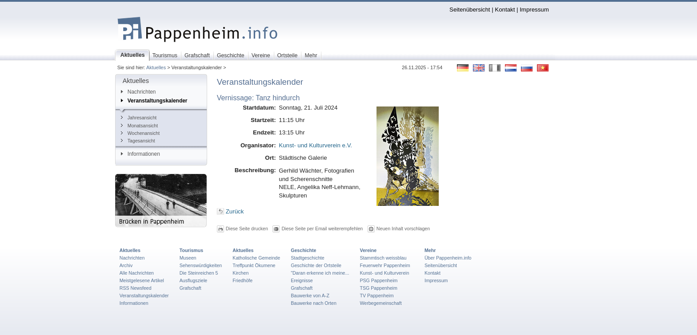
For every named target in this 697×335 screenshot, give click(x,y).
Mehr (430, 250)
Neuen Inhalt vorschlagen (403, 228)
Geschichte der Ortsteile (316, 265)
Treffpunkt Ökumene (253, 265)
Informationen (140, 154)
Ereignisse (302, 280)
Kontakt (505, 9)
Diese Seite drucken (247, 228)
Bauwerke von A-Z (310, 295)
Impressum (534, 9)
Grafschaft (190, 288)
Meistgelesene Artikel (142, 280)
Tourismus (191, 250)
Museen (188, 257)
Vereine (368, 250)
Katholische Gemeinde (256, 257)
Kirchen (240, 273)
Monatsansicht (139, 125)
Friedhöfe (242, 280)
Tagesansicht (138, 140)
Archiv (126, 265)
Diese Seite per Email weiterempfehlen (322, 228)
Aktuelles (156, 67)
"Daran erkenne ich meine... (320, 273)
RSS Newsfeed (136, 288)
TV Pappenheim (376, 295)
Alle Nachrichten (137, 273)
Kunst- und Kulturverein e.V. (315, 145)
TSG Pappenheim (378, 288)
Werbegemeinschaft (380, 303)
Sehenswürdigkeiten (201, 265)
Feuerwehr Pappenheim (385, 265)
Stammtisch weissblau (383, 257)
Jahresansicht (138, 117)
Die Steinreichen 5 (199, 273)
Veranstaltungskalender (154, 101)
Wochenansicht (140, 133)
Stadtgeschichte (307, 257)
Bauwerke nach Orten (313, 303)
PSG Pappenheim (378, 280)
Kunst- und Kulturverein (384, 273)
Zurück (235, 211)
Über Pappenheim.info (448, 257)
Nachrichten (138, 92)
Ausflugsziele (194, 280)
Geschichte (303, 250)
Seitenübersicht (469, 9)
